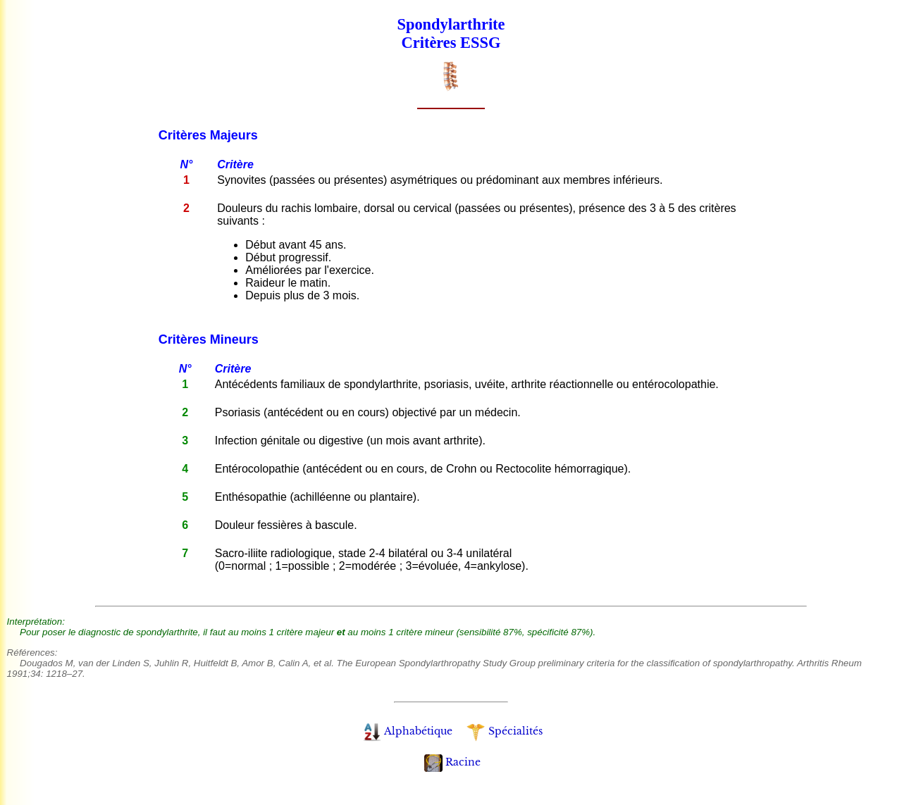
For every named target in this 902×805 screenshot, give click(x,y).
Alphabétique (407, 731)
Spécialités (504, 731)
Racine (452, 762)
